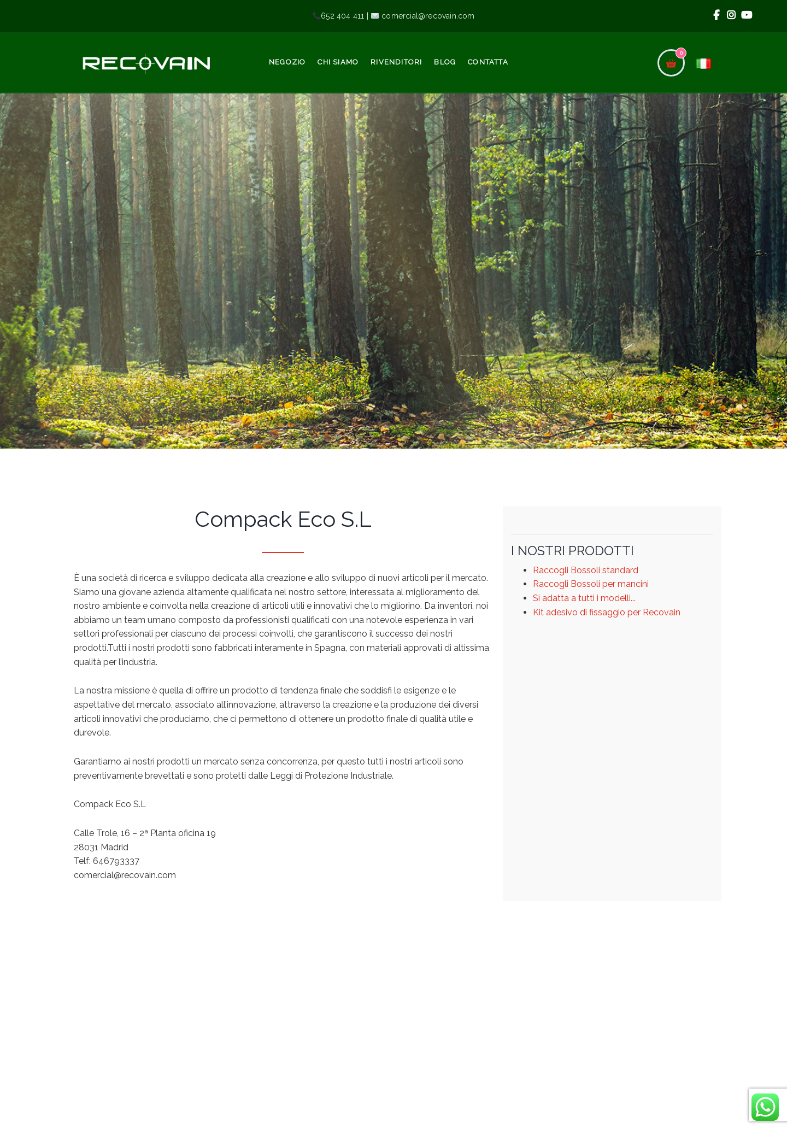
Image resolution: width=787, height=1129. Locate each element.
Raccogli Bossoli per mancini (591, 584)
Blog (445, 62)
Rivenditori (396, 62)
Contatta (488, 62)
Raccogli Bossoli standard (585, 570)
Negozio (287, 62)
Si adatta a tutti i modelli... (584, 598)
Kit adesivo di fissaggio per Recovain (606, 612)
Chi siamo (338, 62)
